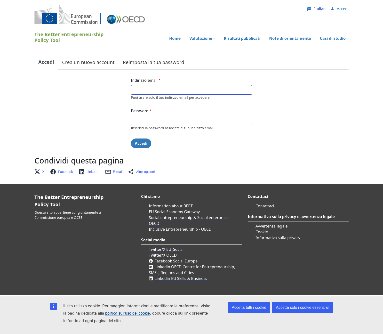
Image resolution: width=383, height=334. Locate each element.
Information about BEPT (171, 206)
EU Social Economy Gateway (174, 211)
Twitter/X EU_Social (166, 249)
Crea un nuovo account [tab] (88, 62)
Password (139, 111)
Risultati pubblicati (242, 38)
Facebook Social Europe (176, 261)
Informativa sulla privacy (277, 237)
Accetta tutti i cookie (249, 307)
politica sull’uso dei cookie (127, 313)
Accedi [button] (343, 8)
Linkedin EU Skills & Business (181, 278)
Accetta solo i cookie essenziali (302, 307)
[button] (40, 172)
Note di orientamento (290, 38)
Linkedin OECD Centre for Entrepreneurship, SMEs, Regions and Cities (192, 269)
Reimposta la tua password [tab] (153, 62)
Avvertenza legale (271, 226)
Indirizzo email (144, 80)
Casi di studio (333, 38)
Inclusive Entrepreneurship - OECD (180, 229)
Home (175, 38)
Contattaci (264, 206)
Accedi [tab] (46, 62)
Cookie (261, 232)
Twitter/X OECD (163, 255)
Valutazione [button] (200, 38)
